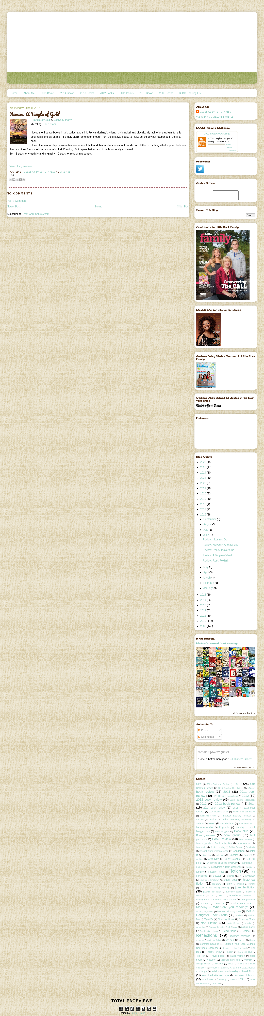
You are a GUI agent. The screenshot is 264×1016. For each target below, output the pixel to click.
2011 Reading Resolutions (225, 796)
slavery (242, 940)
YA (242, 979)
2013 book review (227, 803)
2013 (203, 605)
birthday (240, 827)
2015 (203, 594)
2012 (203, 610)
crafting (199, 859)
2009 (203, 626)
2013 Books (87, 93)
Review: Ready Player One (218, 550)
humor (229, 883)
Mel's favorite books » (244, 713)
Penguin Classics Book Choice (223, 927)
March (207, 577)
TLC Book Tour (244, 952)
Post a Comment (16, 200)
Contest (247, 855)
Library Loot (202, 899)
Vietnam (248, 960)
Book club (241, 831)
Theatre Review (214, 952)
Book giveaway (205, 835)
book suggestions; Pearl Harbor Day (214, 843)
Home (14, 93)
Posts (203, 730)
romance (200, 940)
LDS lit (221, 895)
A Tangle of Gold (40, 119)
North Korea (233, 923)
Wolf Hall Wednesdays (215, 975)
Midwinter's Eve (242, 903)
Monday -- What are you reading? (222, 907)
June (206, 535)
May (206, 567)
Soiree (252, 940)
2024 (203, 472)
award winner (227, 823)
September (210, 519)
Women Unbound (245, 975)
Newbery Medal (247, 919)
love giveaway (247, 899)
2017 (203, 509)
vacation (211, 959)
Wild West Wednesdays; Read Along (233, 971)
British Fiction (235, 847)
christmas (220, 855)
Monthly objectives (204, 911)
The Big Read (240, 948)
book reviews (245, 839)
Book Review (221, 839)
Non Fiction (209, 923)
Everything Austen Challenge (226, 867)
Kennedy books (233, 892)
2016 (203, 514)
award (211, 823)
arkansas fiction (208, 816)
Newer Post (14, 206)
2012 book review (209, 799)
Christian (207, 855)
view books (232, 150)
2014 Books (67, 93)
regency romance (240, 936)
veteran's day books (230, 960)
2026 (203, 462)
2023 (203, 477)
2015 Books (47, 93)
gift (239, 876)
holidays (216, 883)
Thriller (229, 952)
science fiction (215, 940)
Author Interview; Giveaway (236, 819)
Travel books (217, 955)
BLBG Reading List (190, 93)
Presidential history (209, 931)
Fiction (235, 871)
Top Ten (200, 955)
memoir (219, 903)
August (207, 524)
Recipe (246, 931)
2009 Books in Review (218, 784)
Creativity (213, 858)
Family (249, 867)
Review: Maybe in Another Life (220, 544)
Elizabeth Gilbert (241, 759)
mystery (208, 919)
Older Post (183, 206)
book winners (244, 843)
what (230, 964)
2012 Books (107, 93)
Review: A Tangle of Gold (217, 555)
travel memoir (237, 955)
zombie (216, 983)
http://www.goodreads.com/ (244, 767)
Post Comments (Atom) (36, 214)
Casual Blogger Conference (213, 851)
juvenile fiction (245, 887)
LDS (211, 895)
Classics (233, 855)
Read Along (229, 931)
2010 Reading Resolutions (230, 788)
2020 (203, 493)
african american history (244, 812)
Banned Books (245, 824)
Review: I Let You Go (215, 539)
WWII (233, 979)
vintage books (203, 964)
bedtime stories (204, 827)
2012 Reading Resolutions (242, 800)
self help (229, 940)
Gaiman (231, 876)
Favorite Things (216, 871)
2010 (203, 620)
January (208, 588)
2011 (203, 615)
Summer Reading (209, 944)
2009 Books (166, 93)
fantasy (200, 871)
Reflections (206, 935)
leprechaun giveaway (240, 895)
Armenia (200, 819)
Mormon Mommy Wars (229, 911)
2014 (203, 600)
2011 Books (127, 93)
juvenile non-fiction (212, 892)
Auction (213, 819)
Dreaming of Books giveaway (222, 862)
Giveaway (250, 875)
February (209, 582)
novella (248, 923)
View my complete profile (215, 117)
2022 (203, 483)
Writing (222, 979)
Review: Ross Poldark (215, 560)
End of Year (201, 867)
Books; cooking (217, 847)
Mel (209, 138)
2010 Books (146, 93)
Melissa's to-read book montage (217, 643)
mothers (239, 915)
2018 (203, 504)
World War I (208, 979)
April (206, 572)
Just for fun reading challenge (215, 888)
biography (224, 827)
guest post (230, 879)
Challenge (239, 851)
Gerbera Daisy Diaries (215, 112)
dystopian (247, 862)
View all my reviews (20, 166)
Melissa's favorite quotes (213, 752)
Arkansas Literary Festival (236, 815)
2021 (203, 488)
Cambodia (250, 847)
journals (251, 884)
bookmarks (201, 847)
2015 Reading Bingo (218, 812)
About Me (29, 93)
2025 (203, 467)
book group (232, 835)
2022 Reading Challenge (217, 133)
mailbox (204, 903)
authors (200, 823)
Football (216, 875)
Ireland (240, 884)
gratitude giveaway (210, 880)
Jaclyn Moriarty (63, 119)
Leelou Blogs (138, 1012)
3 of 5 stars (49, 124)
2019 (203, 498)
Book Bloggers (222, 831)
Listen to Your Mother (224, 899)
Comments (206, 736)
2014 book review (214, 807)
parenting (200, 927)
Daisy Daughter (232, 859)
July (206, 529)
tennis (226, 948)
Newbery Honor (226, 919)
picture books (248, 927)
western (218, 963)
